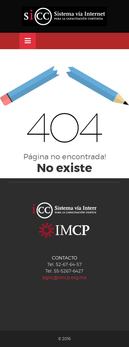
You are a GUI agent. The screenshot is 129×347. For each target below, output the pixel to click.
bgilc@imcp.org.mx (64, 277)
